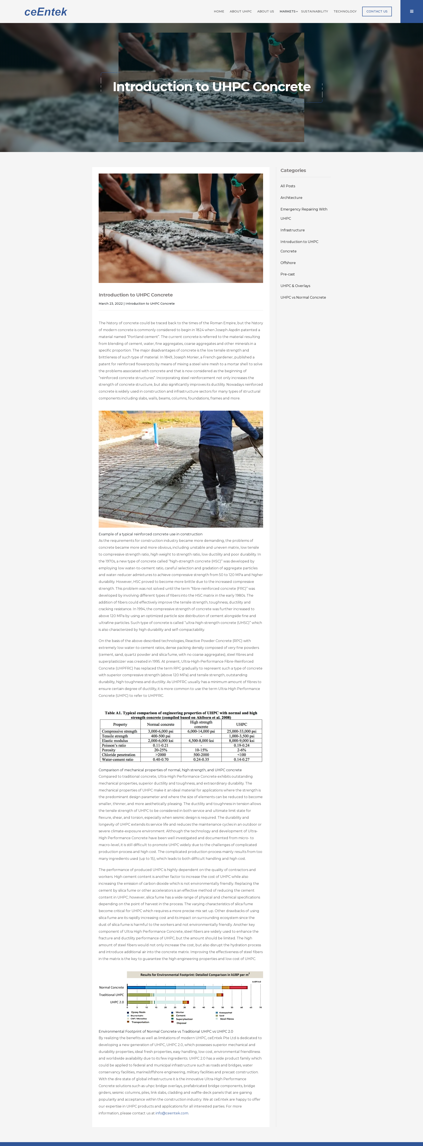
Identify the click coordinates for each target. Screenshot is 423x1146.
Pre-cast (287, 274)
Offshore (288, 263)
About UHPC (241, 11)
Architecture (291, 198)
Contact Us (377, 11)
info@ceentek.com (172, 1113)
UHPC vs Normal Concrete (303, 297)
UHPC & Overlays (295, 286)
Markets (288, 11)
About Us (265, 11)
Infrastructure (292, 230)
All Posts (287, 186)
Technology (345, 11)
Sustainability (314, 11)
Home (219, 11)
